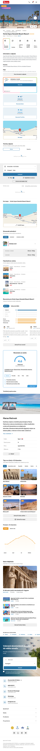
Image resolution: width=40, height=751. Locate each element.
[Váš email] (20, 660)
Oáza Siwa (12, 291)
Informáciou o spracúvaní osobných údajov (12, 673)
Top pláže (20, 466)
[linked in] (18, 732)
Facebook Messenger (14, 691)
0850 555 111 (11, 685)
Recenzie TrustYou (20, 117)
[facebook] (14, 732)
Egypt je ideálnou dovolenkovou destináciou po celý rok (23, 605)
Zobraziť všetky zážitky (20, 515)
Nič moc (7, 316)
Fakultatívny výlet (12, 466)
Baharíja (22, 496)
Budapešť (13, 634)
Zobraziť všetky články (20, 625)
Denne (11, 149)
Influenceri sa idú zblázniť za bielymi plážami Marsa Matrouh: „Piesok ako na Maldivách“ (23, 618)
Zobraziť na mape (20, 519)
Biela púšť (6, 511)
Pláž (23, 375)
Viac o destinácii (8, 433)
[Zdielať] (35, 26)
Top (5, 466)
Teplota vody (12, 528)
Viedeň (5, 634)
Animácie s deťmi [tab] (20, 237)
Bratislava (22, 634)
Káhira (11, 268)
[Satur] (6, 2)
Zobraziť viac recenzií (20, 344)
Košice (30, 634)
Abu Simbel (6, 481)
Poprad (37, 634)
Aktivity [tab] (5, 237)
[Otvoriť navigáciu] (36, 2)
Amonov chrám (7, 496)
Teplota (5, 528)
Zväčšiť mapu (20, 225)
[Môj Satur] (32, 2)
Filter (11, 178)
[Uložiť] (31, 26)
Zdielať (11, 454)
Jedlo (27, 375)
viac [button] (8, 336)
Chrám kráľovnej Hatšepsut (27, 511)
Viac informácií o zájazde (20, 74)
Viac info (20, 84)
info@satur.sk (11, 701)
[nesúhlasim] (8, 340)
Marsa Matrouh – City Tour (16, 283)
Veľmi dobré (7, 312)
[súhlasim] (5, 340)
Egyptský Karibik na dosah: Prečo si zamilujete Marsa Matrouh (22, 599)
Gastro (32, 466)
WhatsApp (11, 696)
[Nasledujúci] (35, 18)
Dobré (6, 314)
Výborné (7, 310)
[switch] (23, 186)
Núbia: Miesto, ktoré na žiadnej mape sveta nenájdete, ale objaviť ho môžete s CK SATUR (22, 612)
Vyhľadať (20, 174)
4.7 (19, 36)
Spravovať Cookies (7, 740)
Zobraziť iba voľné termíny (31, 186)
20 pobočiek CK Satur (14, 680)
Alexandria (12, 276)
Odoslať (20, 667)
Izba (19, 375)
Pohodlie (13, 375)
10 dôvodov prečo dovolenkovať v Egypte (16, 590)
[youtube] (25, 732)
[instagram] (21, 732)
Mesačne (29, 149)
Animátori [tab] (12, 237)
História (26, 466)
